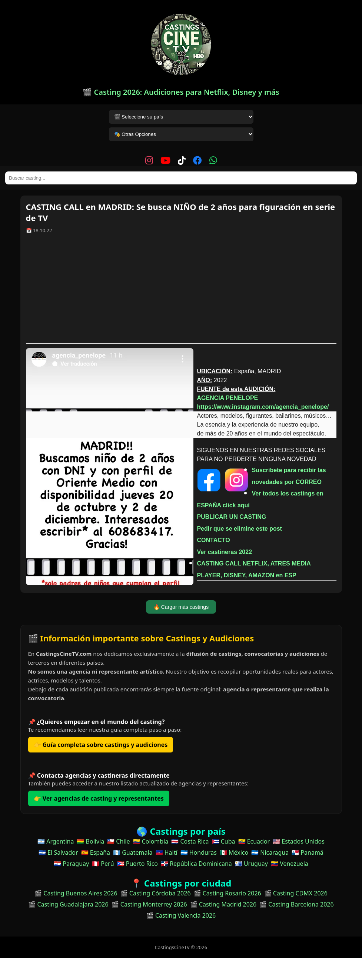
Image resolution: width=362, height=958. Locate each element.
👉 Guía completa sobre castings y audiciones (101, 745)
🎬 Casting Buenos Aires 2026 (75, 893)
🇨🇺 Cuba (223, 841)
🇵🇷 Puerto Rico (137, 863)
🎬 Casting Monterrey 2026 (149, 904)
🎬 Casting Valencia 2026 (181, 915)
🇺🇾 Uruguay (251, 863)
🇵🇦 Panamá (307, 852)
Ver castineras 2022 (224, 552)
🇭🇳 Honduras (198, 852)
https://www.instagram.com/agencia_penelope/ (263, 407)
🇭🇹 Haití (166, 852)
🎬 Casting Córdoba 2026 (155, 893)
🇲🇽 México (234, 852)
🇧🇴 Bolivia (90, 841)
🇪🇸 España (95, 852)
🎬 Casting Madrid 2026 (223, 904)
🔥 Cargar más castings (181, 607)
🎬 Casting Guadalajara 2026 (68, 904)
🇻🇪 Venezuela (289, 863)
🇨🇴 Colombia (151, 841)
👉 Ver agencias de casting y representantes (99, 798)
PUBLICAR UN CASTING (231, 517)
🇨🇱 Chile (118, 841)
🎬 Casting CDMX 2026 (296, 893)
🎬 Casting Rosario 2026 (227, 893)
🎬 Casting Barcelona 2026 (296, 904)
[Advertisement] (181, 291)
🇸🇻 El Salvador (58, 852)
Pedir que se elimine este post (239, 528)
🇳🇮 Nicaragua (270, 852)
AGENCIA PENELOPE (227, 398)
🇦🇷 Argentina (55, 841)
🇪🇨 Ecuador (254, 841)
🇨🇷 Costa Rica (190, 841)
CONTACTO (213, 540)
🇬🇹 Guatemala (133, 852)
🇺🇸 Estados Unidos (299, 841)
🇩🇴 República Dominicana (196, 863)
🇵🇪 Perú (103, 863)
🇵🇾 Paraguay (71, 863)
